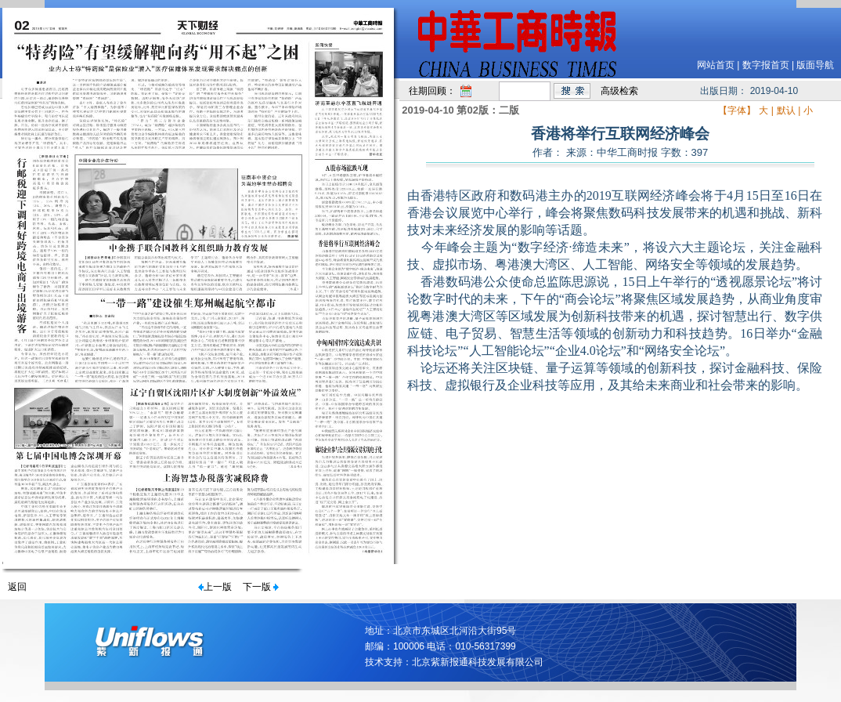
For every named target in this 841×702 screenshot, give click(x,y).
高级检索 (619, 90)
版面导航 (815, 65)
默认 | (788, 110)
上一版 (218, 586)
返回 (17, 586)
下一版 (257, 586)
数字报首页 (765, 65)
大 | (766, 110)
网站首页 (716, 65)
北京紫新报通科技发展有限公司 (477, 662)
